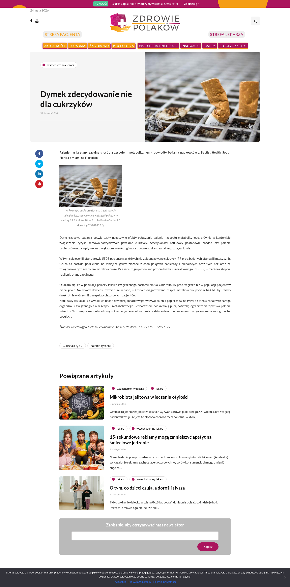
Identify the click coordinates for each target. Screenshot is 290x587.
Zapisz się (191, 3)
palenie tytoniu (101, 345)
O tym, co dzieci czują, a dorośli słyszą (147, 490)
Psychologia (123, 46)
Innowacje (191, 46)
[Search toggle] (255, 21)
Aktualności (54, 46)
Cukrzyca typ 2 (73, 345)
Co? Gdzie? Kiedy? (233, 46)
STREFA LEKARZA (226, 34)
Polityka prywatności (165, 581)
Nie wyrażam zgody (139, 581)
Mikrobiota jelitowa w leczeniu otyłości (149, 399)
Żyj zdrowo (99, 46)
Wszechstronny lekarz (158, 46)
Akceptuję (120, 581)
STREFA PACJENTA (62, 34)
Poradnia (77, 46)
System (209, 46)
